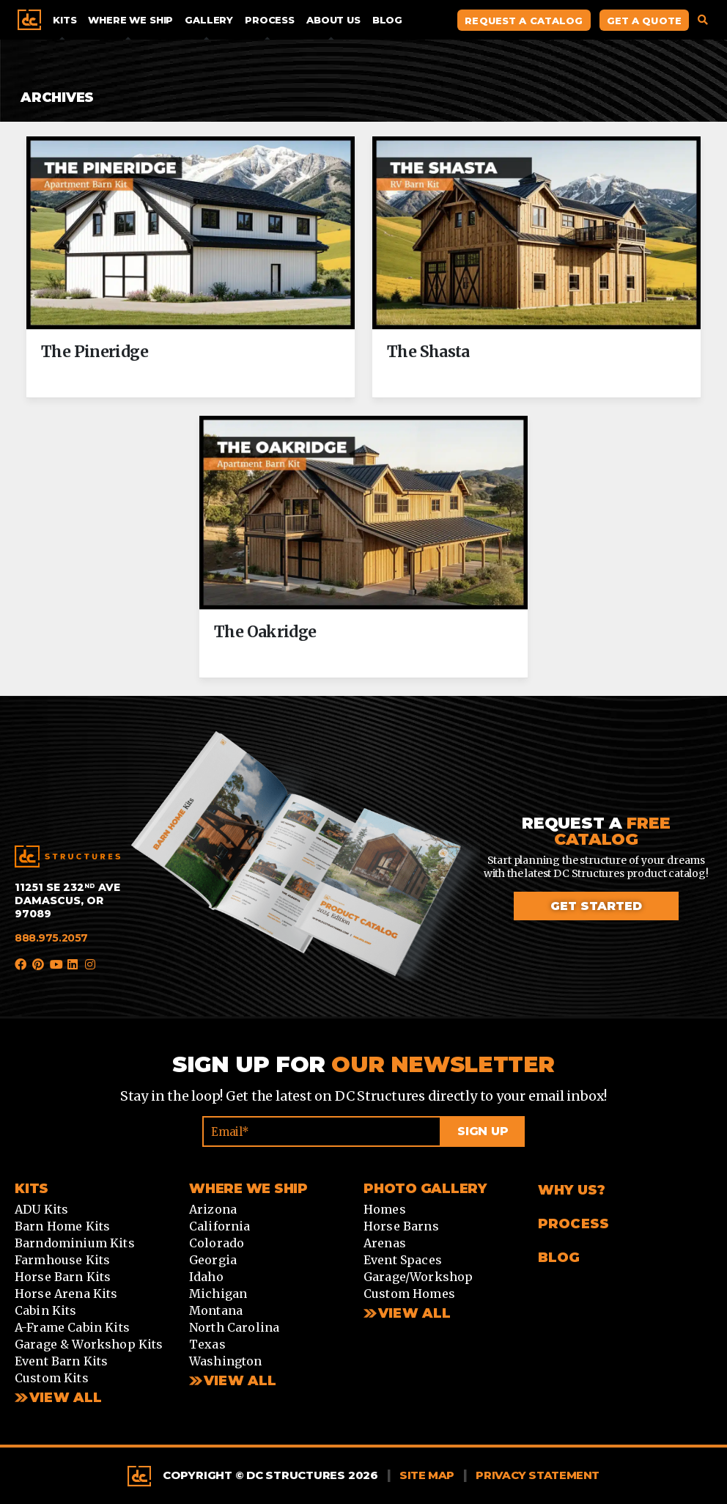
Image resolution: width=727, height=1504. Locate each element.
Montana (216, 1310)
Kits (64, 20)
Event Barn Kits (61, 1361)
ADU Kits (41, 1209)
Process (270, 20)
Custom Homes (409, 1293)
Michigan (218, 1293)
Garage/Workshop (418, 1276)
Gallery (209, 20)
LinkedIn (73, 964)
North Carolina (234, 1327)
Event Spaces (403, 1259)
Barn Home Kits (62, 1226)
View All (65, 1398)
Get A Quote (644, 20)
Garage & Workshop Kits (89, 1344)
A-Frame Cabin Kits (72, 1327)
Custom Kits (52, 1378)
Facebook (20, 964)
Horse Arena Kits (66, 1293)
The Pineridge (94, 352)
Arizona (213, 1209)
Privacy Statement (537, 1475)
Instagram (91, 964)
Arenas (385, 1243)
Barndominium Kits (75, 1243)
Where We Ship (130, 20)
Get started (596, 906)
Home (29, 20)
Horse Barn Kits (63, 1276)
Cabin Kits (46, 1310)
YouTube (55, 964)
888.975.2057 (51, 937)
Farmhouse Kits (62, 1259)
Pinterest (38, 964)
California (220, 1226)
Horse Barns (401, 1226)
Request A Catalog (524, 20)
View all (240, 1381)
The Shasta (428, 352)
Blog (387, 20)
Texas (207, 1344)
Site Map (426, 1475)
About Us (333, 20)
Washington (225, 1361)
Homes (385, 1209)
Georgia (213, 1259)
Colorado (216, 1243)
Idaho (206, 1276)
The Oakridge (265, 632)
